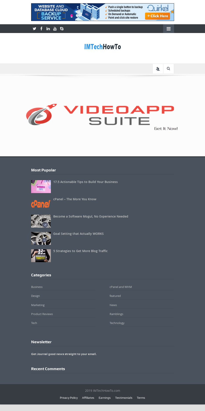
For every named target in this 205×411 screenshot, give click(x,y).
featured (115, 296)
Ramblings (116, 314)
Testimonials (123, 397)
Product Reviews (42, 314)
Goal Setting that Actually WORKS (78, 234)
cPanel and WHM (121, 287)
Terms (141, 397)
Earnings (105, 397)
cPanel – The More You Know (74, 199)
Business (37, 287)
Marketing (38, 305)
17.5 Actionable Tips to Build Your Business (85, 182)
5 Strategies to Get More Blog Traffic (80, 251)
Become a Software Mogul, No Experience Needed (90, 216)
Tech (34, 323)
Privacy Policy (69, 397)
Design (35, 296)
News (113, 305)
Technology (117, 323)
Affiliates (88, 397)
